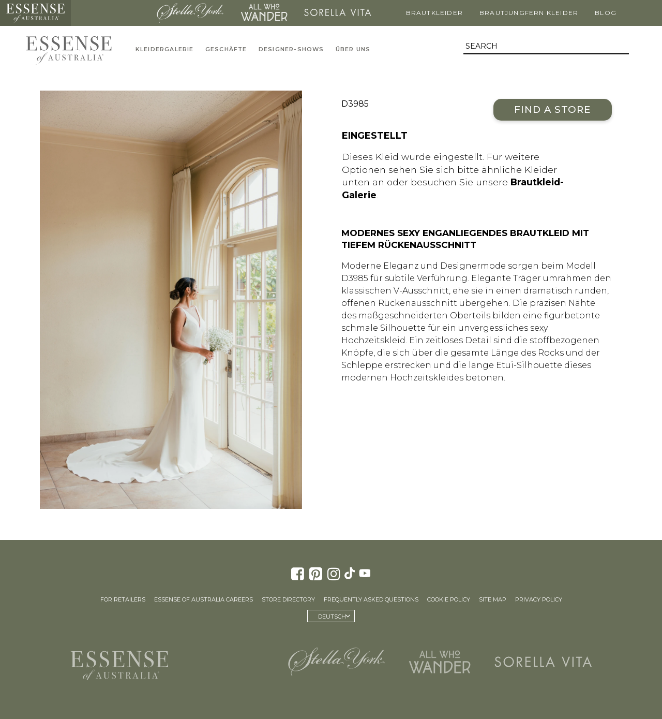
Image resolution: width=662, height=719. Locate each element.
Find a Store (552, 109)
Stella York (190, 13)
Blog (605, 13)
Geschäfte (226, 49)
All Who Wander (264, 13)
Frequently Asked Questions (371, 599)
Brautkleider (434, 13)
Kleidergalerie (165, 49)
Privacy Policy (538, 599)
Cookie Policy (448, 599)
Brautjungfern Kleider (528, 13)
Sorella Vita (338, 13)
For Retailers (122, 599)
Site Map (492, 599)
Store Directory (288, 599)
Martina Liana (111, 13)
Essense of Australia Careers (203, 599)
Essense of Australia (35, 13)
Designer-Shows (291, 49)
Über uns (353, 49)
